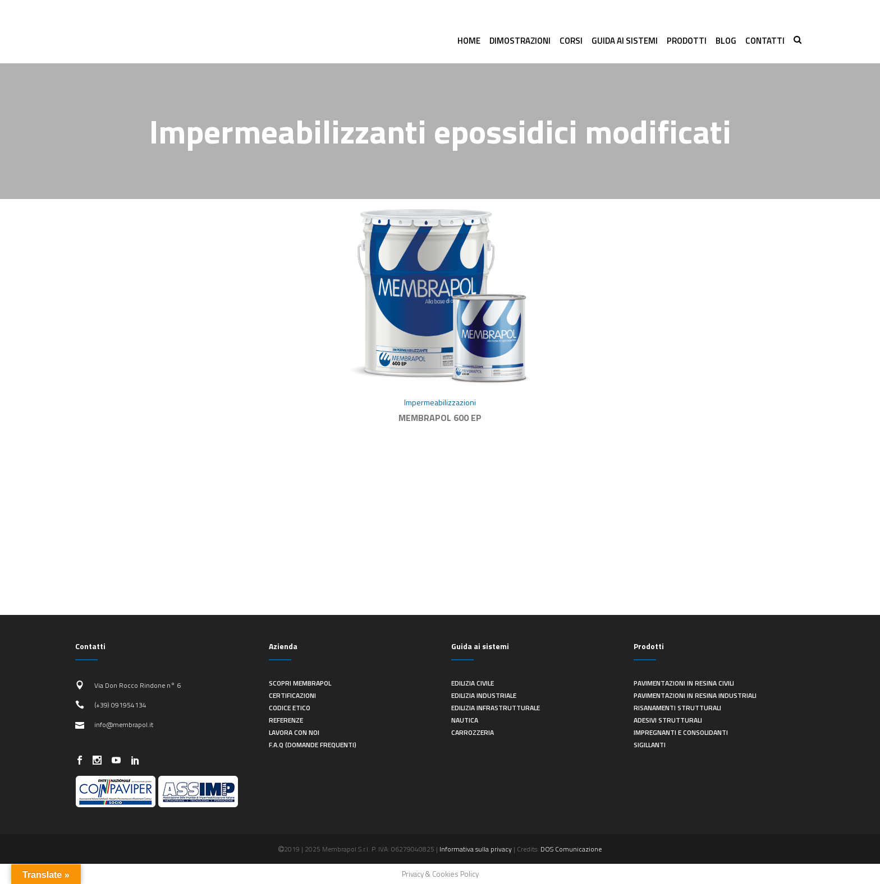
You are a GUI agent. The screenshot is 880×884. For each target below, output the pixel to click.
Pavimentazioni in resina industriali (695, 695)
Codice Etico (289, 707)
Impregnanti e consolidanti (681, 732)
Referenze (286, 720)
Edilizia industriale (483, 695)
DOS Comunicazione (571, 849)
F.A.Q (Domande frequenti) (312, 744)
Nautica (464, 720)
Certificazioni (292, 695)
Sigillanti (650, 744)
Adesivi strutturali (668, 720)
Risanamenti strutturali (677, 707)
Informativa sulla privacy (475, 849)
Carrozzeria (472, 732)
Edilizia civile (472, 683)
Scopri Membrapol (300, 683)
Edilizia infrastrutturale (495, 707)
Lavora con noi (294, 732)
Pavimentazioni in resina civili (684, 683)
